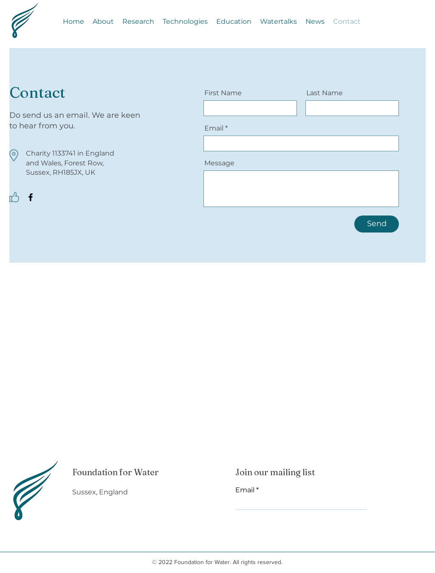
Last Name (324, 93)
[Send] (376, 224)
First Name (223, 93)
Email (213, 128)
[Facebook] (30, 197)
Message (219, 163)
